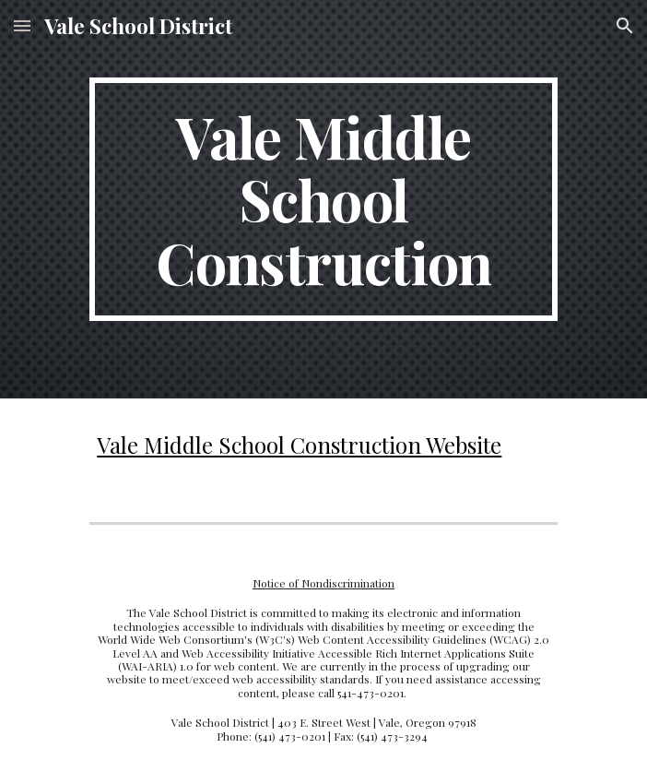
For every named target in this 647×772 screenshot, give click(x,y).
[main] (323, 199)
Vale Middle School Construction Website (299, 444)
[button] (22, 25)
